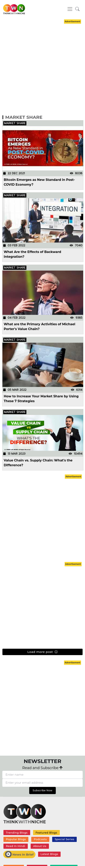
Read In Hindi (15, 846)
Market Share (23, 117)
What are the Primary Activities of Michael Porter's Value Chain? (39, 326)
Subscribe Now (42, 790)
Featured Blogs (46, 832)
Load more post (42, 652)
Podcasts (40, 839)
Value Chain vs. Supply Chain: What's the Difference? (38, 462)
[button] (77, 9)
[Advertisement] (42, 66)
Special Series (64, 839)
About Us (39, 846)
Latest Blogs (49, 854)
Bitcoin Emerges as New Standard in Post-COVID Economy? (39, 182)
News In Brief (19, 854)
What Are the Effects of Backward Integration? (32, 254)
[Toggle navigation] (70, 9)
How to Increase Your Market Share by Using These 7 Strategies (41, 398)
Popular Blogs (16, 839)
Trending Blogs (16, 832)
